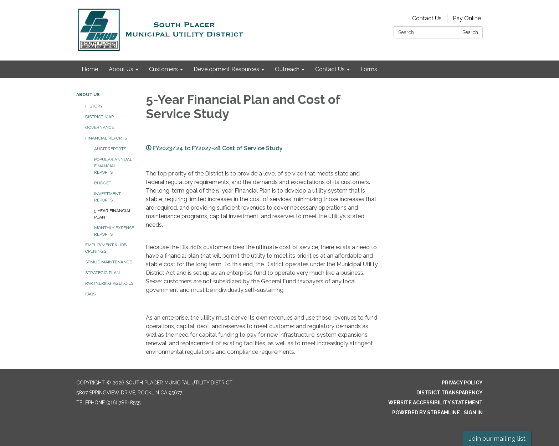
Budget (102, 182)
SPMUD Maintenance (108, 261)
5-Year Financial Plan (113, 214)
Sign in (473, 412)
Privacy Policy (462, 382)
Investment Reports (107, 197)
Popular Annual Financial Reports (113, 166)
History (94, 106)
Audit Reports (110, 148)
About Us (87, 94)
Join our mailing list (497, 438)
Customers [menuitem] (163, 69)
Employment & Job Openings (106, 248)
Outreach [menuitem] (287, 69)
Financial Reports (106, 138)
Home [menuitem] (90, 69)
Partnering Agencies (109, 283)
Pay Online (467, 18)
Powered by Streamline (426, 412)
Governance (99, 127)
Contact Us (427, 18)
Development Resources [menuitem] (226, 69)
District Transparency (449, 392)
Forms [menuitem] (368, 69)
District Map (99, 116)
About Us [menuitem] (121, 69)
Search (470, 32)
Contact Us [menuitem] (330, 69)
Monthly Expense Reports (114, 231)
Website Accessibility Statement (435, 402)
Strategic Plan (102, 272)
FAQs (90, 294)
